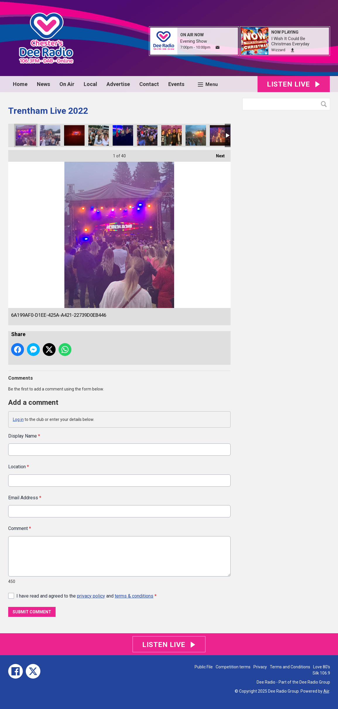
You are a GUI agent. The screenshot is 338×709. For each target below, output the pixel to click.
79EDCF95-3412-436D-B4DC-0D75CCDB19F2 (220, 135)
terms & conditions (134, 595)
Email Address (24, 497)
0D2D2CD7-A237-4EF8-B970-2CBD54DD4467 (123, 135)
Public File (204, 667)
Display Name (24, 436)
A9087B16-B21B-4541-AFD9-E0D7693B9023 (147, 135)
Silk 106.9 (321, 673)
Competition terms (233, 667)
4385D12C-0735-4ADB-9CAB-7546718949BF (98, 135)
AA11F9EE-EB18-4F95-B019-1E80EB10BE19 (50, 135)
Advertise (118, 84)
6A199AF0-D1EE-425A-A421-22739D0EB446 (26, 135)
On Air (66, 84)
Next (217, 154)
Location (18, 466)
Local (90, 84)
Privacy (260, 667)
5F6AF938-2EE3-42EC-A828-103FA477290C (74, 135)
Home (20, 84)
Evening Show (193, 41)
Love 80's (321, 667)
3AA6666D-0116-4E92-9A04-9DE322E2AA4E (171, 135)
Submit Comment (32, 612)
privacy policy (91, 595)
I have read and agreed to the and (86, 595)
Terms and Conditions (290, 667)
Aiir (326, 691)
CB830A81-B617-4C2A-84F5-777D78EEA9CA (196, 135)
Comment (19, 528)
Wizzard (278, 50)
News (43, 84)
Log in (18, 419)
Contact (149, 84)
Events (176, 84)
